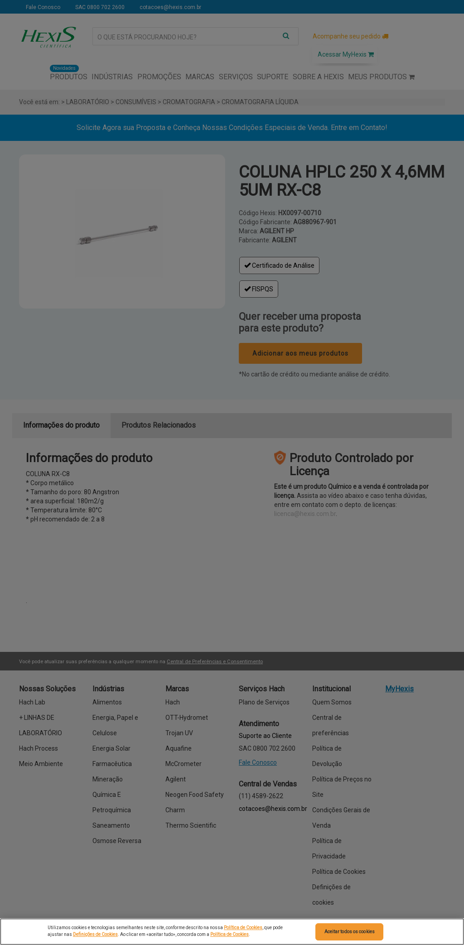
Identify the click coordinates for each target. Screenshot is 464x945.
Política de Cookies (243, 927)
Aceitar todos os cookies (349, 931)
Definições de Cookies (95, 934)
